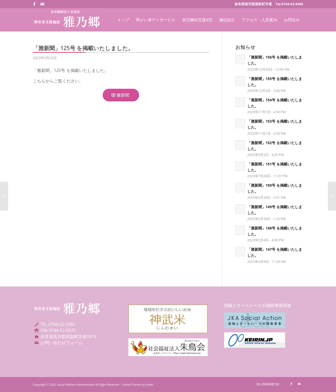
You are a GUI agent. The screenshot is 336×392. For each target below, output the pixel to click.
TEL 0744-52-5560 (57, 324)
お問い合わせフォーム (61, 343)
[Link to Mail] (42, 4)
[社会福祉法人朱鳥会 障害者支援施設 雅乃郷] (67, 19)
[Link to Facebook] (34, 4)
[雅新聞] (121, 95)
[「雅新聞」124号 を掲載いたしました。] (4, 196)
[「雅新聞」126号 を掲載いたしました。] (332, 196)
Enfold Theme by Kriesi (137, 384)
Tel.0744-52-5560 (289, 4)
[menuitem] (123, 19)
